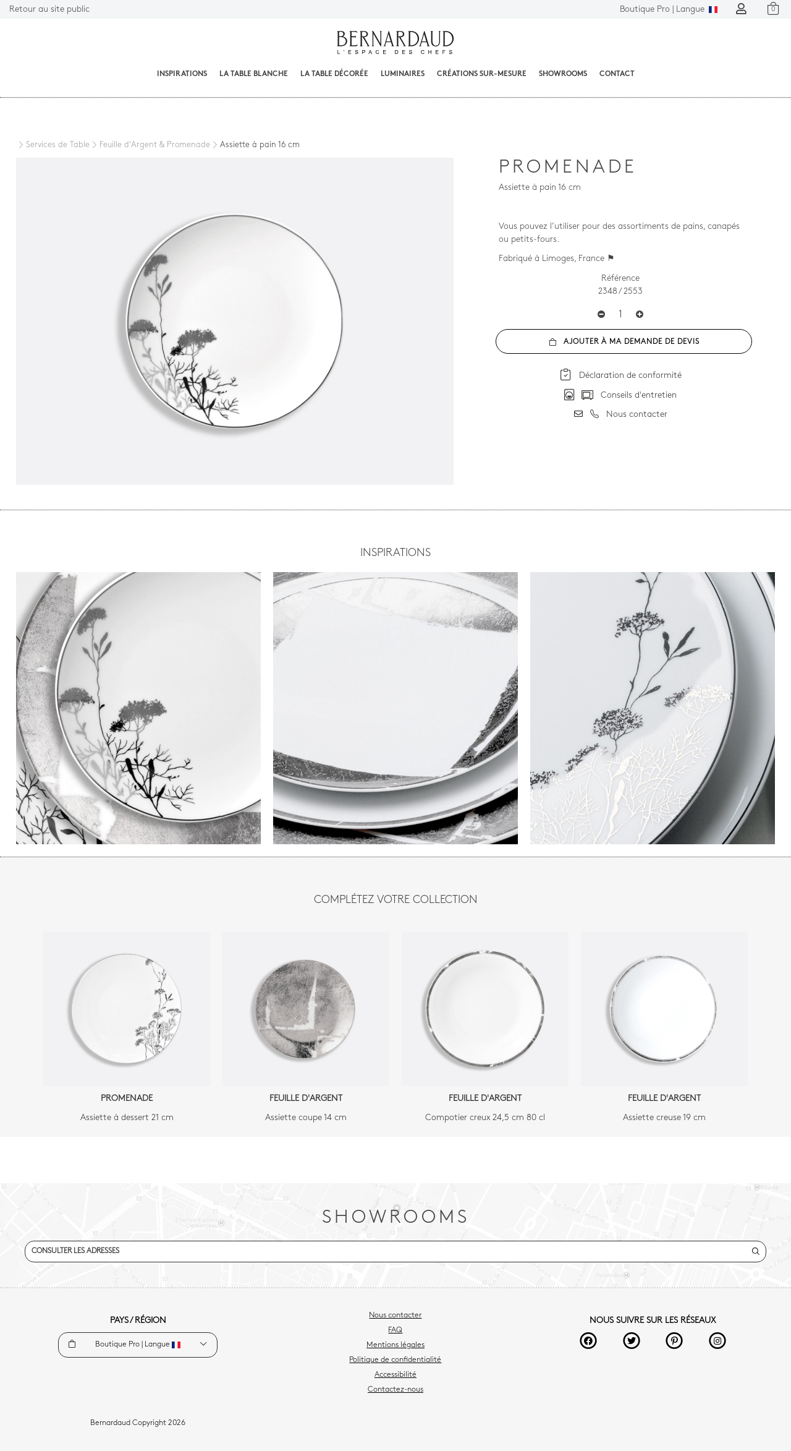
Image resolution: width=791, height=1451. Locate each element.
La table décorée (334, 74)
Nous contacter (395, 1315)
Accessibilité (395, 1375)
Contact (617, 74)
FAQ (395, 1330)
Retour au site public (49, 9)
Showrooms (563, 74)
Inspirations (182, 74)
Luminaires (403, 74)
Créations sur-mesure (482, 74)
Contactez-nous (395, 1389)
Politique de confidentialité (395, 1360)
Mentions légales (395, 1345)
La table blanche (253, 74)
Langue (668, 9)
